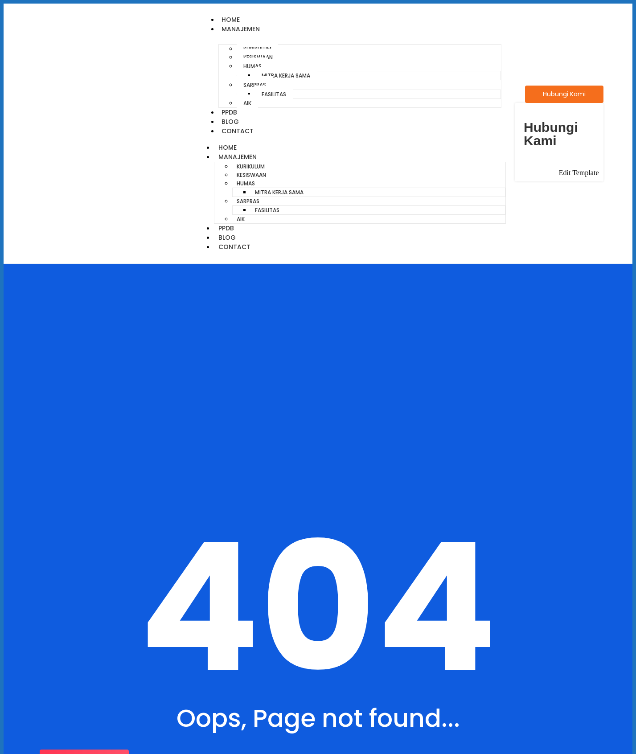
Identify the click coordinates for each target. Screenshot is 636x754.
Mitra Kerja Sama (286, 75)
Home (231, 19)
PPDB (229, 112)
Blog (230, 121)
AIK (247, 103)
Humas (252, 66)
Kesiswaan (251, 175)
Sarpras (254, 85)
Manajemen (241, 29)
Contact (238, 131)
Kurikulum (251, 166)
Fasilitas (274, 94)
